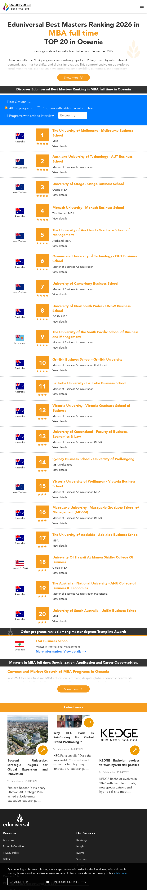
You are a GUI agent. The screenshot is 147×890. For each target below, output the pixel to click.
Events (80, 853)
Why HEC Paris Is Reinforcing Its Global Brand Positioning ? (73, 738)
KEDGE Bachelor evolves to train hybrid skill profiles (119, 762)
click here (120, 873)
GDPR (6, 859)
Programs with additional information (68, 108)
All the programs (21, 108)
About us (8, 840)
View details (59, 146)
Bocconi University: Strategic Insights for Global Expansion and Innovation (27, 767)
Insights (81, 847)
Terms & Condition (14, 847)
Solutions (81, 859)
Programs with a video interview (31, 115)
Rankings (81, 840)
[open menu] (142, 6)
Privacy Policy (11, 853)
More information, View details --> (61, 651)
